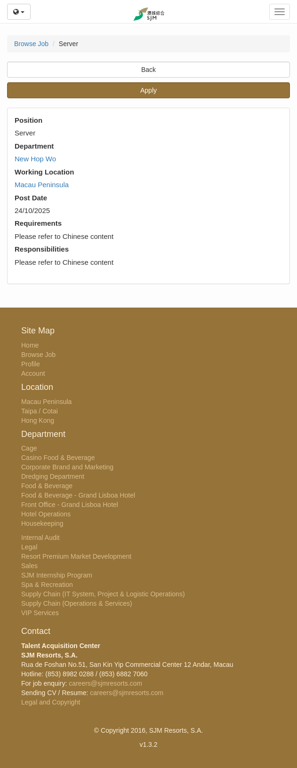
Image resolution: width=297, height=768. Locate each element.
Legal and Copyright (50, 702)
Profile (30, 364)
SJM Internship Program (56, 575)
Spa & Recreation (47, 584)
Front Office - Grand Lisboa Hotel (69, 504)
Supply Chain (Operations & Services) (76, 603)
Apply (148, 90)
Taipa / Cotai (39, 411)
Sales (29, 566)
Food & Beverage (46, 486)
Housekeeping (42, 523)
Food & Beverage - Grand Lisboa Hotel (78, 495)
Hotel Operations (46, 514)
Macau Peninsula (42, 185)
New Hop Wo (35, 159)
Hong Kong (37, 420)
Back (148, 69)
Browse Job (31, 44)
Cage (29, 448)
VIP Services (40, 613)
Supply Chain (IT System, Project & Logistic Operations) (103, 594)
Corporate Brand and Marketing (67, 467)
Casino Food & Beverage (58, 457)
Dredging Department (52, 476)
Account (33, 373)
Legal (29, 547)
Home (30, 345)
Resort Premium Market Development (76, 556)
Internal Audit (40, 537)
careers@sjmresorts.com (105, 683)
